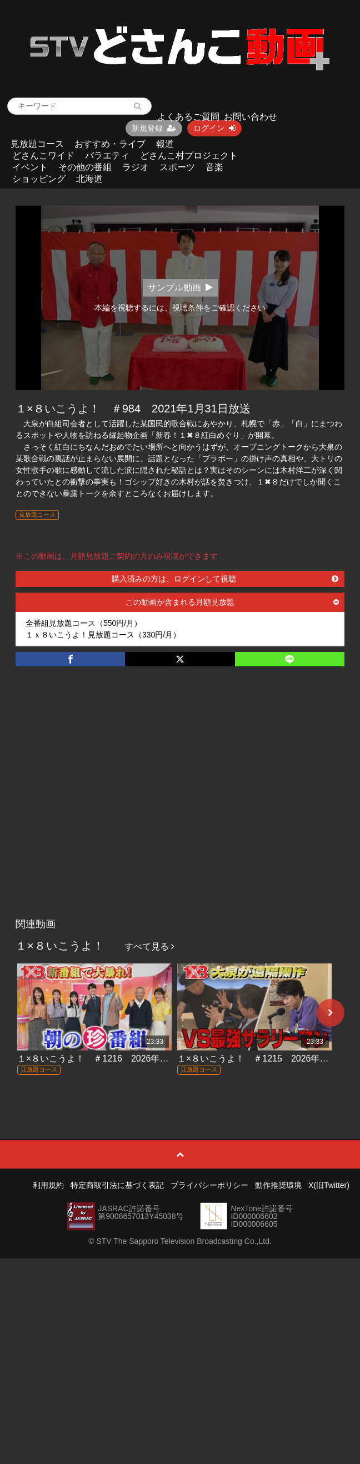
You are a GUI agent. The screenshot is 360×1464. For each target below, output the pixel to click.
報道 (165, 144)
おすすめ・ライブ (110, 144)
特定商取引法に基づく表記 (117, 1185)
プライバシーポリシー (209, 1185)
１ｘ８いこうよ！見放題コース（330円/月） (103, 634)
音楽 (214, 167)
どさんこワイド (43, 155)
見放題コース (37, 144)
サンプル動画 (180, 287)
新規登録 (154, 128)
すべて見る (149, 946)
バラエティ (107, 155)
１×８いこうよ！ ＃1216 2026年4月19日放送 (113, 1058)
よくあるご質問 (188, 116)
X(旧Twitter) (328, 1185)
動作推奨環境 (278, 1185)
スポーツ (177, 167)
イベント (30, 167)
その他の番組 (85, 167)
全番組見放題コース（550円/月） (84, 623)
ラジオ (135, 167)
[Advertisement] (107, 803)
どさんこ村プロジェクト (189, 155)
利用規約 (48, 1185)
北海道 (89, 178)
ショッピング (39, 178)
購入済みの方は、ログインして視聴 (225, 578)
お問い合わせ (250, 116)
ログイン (214, 128)
